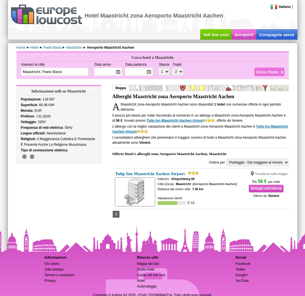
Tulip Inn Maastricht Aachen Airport (175, 121)
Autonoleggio (147, 286)
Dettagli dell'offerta (266, 188)
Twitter (240, 269)
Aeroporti (244, 34)
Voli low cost (216, 34)
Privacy (50, 281)
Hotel (141, 281)
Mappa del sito (148, 264)
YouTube (242, 281)
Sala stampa (54, 269)
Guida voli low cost (151, 275)
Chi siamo (52, 264)
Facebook (242, 264)
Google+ (241, 275)
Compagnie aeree (276, 34)
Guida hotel (145, 269)
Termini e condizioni (59, 275)
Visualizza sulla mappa (271, 174)
